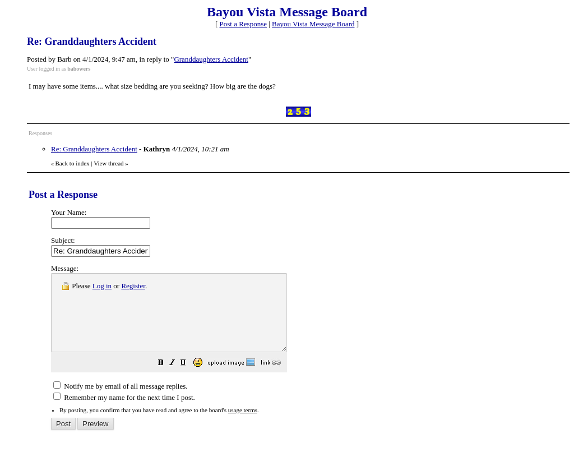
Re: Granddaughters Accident (94, 149)
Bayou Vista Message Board (313, 24)
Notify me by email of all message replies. (120, 401)
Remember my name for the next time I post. (124, 412)
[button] (188, 379)
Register (133, 286)
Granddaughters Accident (211, 59)
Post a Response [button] (243, 24)
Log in (102, 286)
